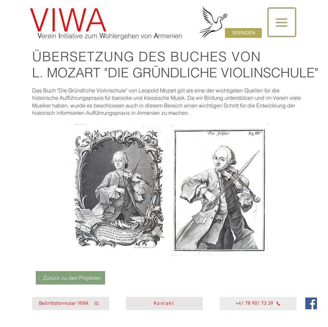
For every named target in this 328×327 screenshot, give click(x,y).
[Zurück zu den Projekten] (70, 277)
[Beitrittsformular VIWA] (70, 303)
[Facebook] (311, 303)
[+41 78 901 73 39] (258, 303)
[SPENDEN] (243, 33)
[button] (282, 22)
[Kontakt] (164, 303)
